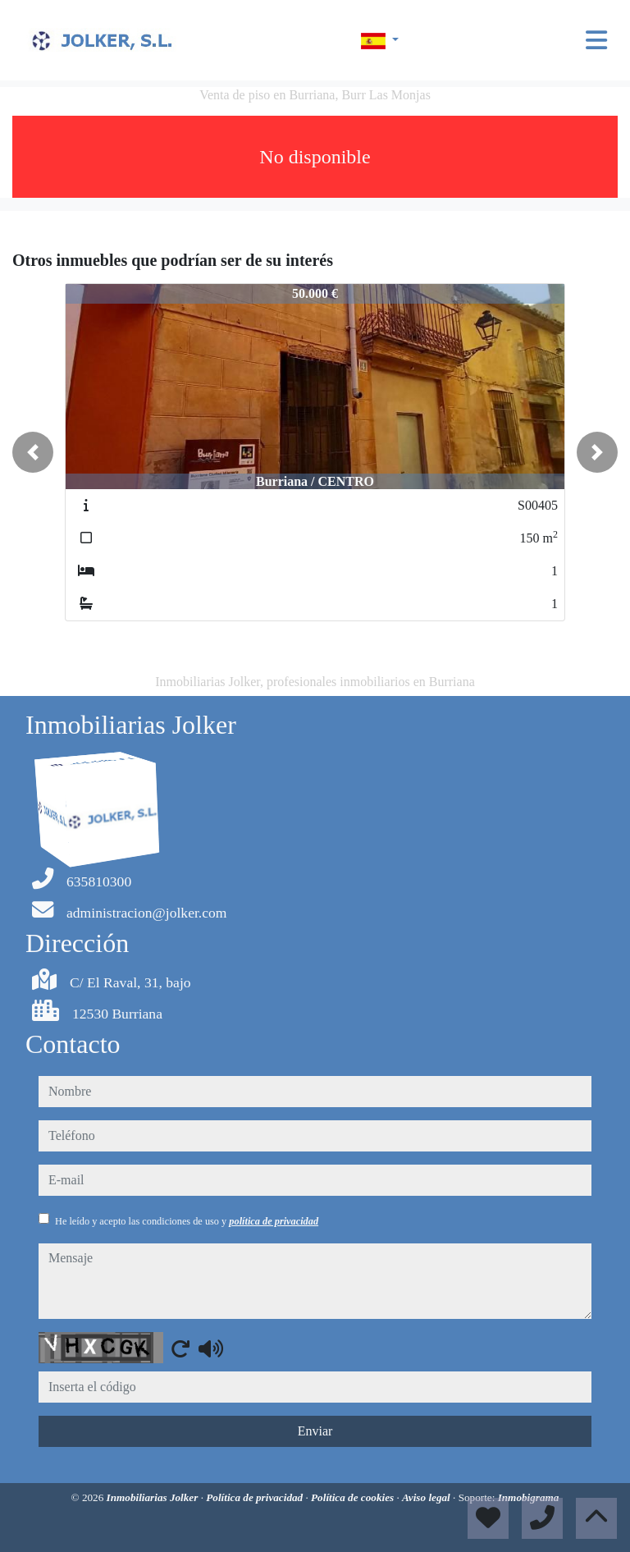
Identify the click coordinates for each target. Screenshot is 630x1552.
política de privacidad (273, 1221)
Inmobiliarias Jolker (154, 1497)
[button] (32, 452)
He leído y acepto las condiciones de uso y (186, 1221)
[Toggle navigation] (596, 40)
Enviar (315, 1431)
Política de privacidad (255, 1497)
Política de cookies (353, 1497)
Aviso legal (427, 1497)
